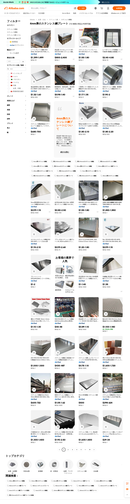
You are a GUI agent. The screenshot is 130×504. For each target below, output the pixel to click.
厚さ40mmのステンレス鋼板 (86, 176)
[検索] (81, 8)
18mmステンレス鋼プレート (63, 176)
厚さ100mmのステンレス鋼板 (61, 161)
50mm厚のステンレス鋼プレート (107, 166)
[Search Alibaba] (51, 8)
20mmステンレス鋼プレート (87, 490)
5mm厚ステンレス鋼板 (39, 161)
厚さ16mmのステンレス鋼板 (66, 171)
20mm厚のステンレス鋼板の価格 (62, 490)
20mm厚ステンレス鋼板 (39, 166)
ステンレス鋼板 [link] (66, 19)
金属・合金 (42, 19)
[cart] (102, 8)
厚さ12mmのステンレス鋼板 (40, 176)
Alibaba (32, 19)
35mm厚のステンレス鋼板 (109, 176)
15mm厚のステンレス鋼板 (85, 486)
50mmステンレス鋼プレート (16, 486)
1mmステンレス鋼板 (40, 490)
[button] (75, 8)
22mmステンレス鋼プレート (107, 486)
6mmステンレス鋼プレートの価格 (18, 490)
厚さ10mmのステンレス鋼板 (84, 161)
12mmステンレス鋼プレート (80, 481)
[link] (127, 483)
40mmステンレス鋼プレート (62, 486)
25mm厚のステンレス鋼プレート (42, 171)
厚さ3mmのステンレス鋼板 (61, 166)
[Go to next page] (94, 450)
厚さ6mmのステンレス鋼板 (107, 161)
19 (89, 449)
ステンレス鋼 (53, 19)
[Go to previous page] (59, 450)
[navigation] (16, 234)
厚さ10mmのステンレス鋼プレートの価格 (20, 495)
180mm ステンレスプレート (39, 486)
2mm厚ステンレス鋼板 (59, 481)
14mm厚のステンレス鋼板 (83, 166)
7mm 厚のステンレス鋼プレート (90, 171)
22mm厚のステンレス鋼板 (103, 481)
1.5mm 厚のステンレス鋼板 (38, 481)
